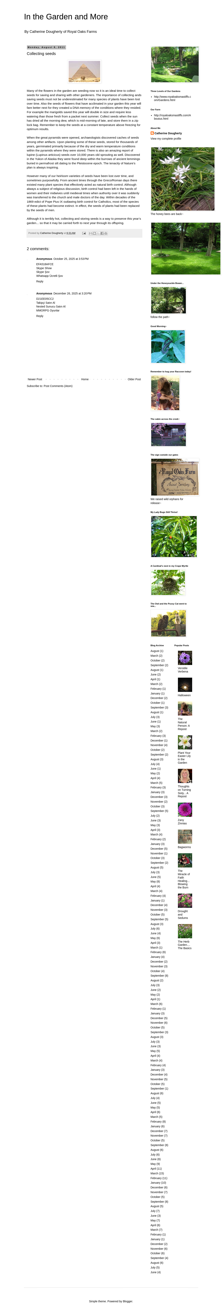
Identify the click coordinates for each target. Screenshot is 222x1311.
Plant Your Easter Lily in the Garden (184, 757)
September (157, 665)
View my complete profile (166, 138)
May (153, 726)
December (157, 698)
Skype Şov (43, 271)
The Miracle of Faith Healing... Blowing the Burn (184, 879)
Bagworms (184, 847)
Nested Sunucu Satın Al (51, 306)
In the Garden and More (66, 16)
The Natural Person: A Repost (184, 723)
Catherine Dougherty (168, 133)
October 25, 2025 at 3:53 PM (71, 258)
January (156, 693)
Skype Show (44, 268)
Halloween (184, 695)
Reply (39, 281)
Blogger (127, 1301)
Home (85, 379)
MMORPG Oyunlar (48, 310)
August (155, 651)
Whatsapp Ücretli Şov (49, 275)
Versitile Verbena (183, 670)
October (156, 660)
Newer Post (35, 379)
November (157, 745)
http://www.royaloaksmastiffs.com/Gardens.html (172, 98)
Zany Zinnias (182, 821)
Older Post (134, 379)
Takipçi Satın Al (45, 302)
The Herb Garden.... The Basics (185, 945)
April (153, 679)
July (153, 717)
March (154, 655)
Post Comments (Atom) (58, 386)
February (156, 688)
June (154, 674)
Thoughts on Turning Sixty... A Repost (184, 791)
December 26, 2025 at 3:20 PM (72, 293)
